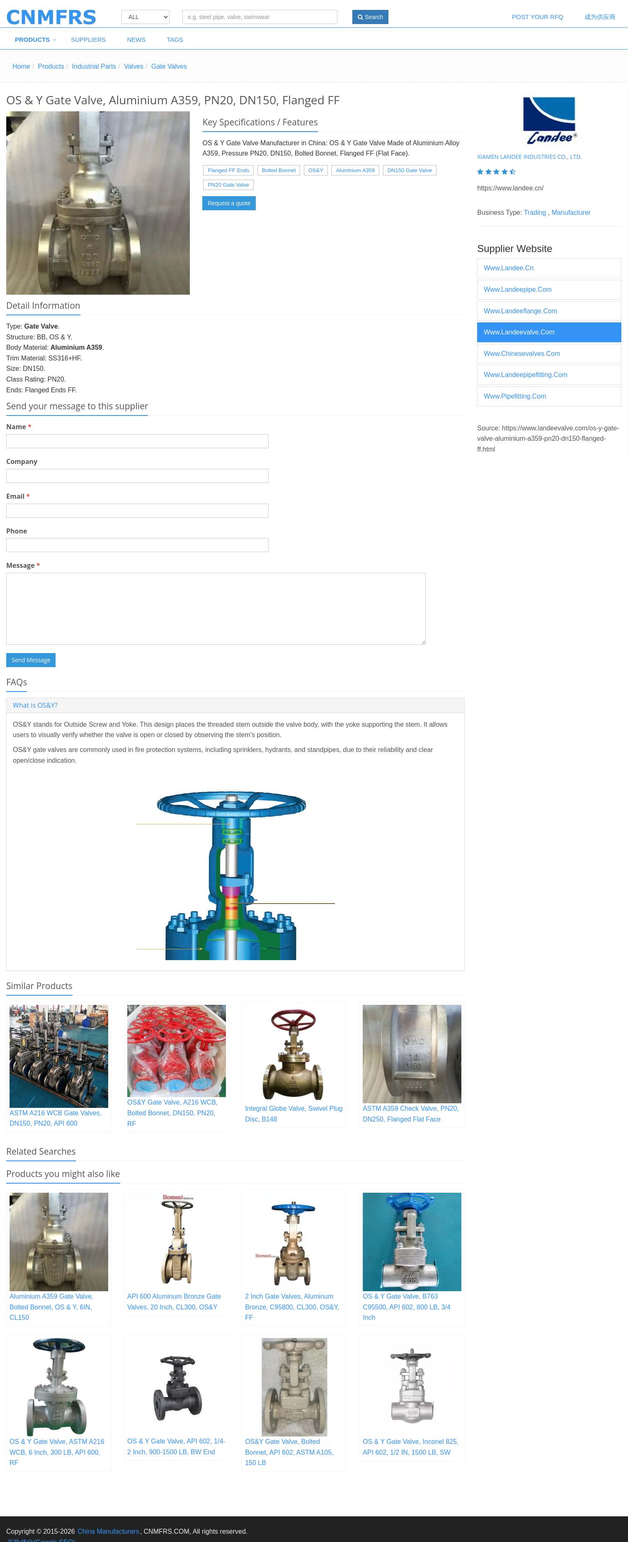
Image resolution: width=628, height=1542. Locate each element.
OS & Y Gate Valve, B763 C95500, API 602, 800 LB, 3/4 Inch (407, 1307)
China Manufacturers (108, 1531)
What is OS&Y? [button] (35, 705)
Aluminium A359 (355, 170)
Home (21, 66)
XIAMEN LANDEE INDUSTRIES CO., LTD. (529, 157)
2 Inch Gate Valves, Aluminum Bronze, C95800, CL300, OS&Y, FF (292, 1307)
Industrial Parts (94, 66)
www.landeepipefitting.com (525, 374)
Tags (175, 39)
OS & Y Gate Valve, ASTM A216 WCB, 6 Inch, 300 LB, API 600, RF (57, 1452)
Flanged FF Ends (228, 170)
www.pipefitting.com (515, 396)
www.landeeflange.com (520, 311)
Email (18, 496)
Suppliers (88, 39)
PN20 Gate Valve (228, 185)
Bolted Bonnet (279, 170)
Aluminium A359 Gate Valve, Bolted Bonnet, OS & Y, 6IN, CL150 (51, 1307)
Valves (133, 66)
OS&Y (315, 170)
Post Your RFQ (537, 16)
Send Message (31, 660)
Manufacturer (571, 212)
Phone (16, 531)
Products (32, 39)
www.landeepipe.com (518, 289)
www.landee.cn (508, 267)
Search (370, 17)
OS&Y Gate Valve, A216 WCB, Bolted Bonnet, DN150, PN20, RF (172, 1113)
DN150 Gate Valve (410, 170)
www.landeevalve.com (519, 332)
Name (19, 426)
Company (21, 461)
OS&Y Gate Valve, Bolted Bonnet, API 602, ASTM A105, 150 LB (289, 1452)
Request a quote (229, 203)
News (136, 39)
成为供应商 (600, 16)
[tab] (235, 705)
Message (23, 565)
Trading (535, 212)
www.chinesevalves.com (522, 353)
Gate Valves (169, 66)
